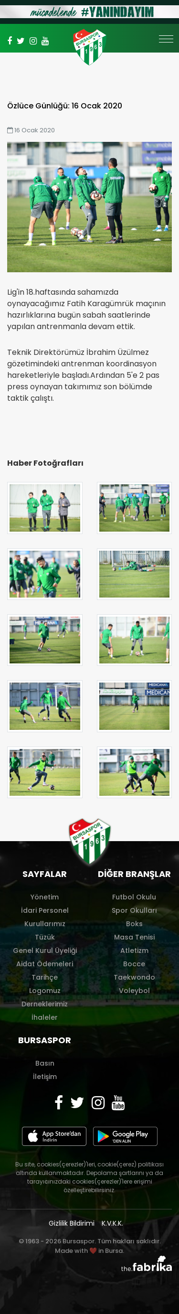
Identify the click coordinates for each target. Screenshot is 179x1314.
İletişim (45, 1076)
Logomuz (45, 990)
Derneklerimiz (44, 1004)
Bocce (134, 964)
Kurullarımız (44, 924)
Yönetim (45, 897)
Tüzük (45, 937)
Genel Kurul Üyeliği (45, 950)
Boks (134, 924)
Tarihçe (45, 977)
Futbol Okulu (134, 897)
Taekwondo (134, 977)
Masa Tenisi (134, 937)
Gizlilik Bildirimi (72, 1223)
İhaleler (45, 1017)
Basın (44, 1063)
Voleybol (134, 990)
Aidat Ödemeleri (44, 964)
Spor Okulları (134, 910)
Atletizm (134, 950)
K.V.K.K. (112, 1223)
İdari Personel (45, 910)
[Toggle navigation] (166, 43)
